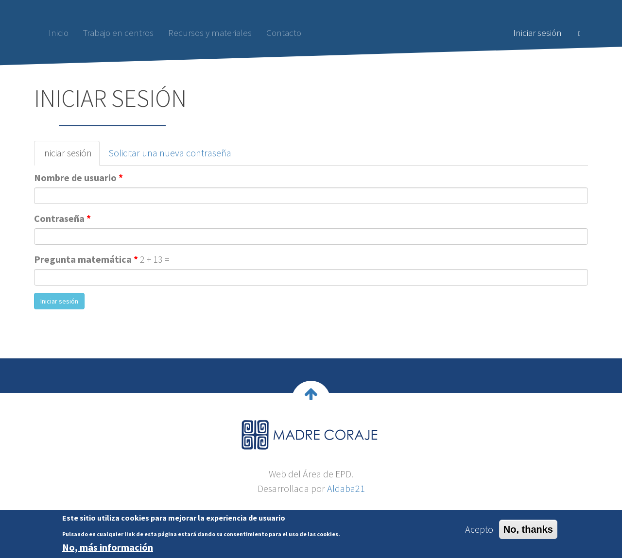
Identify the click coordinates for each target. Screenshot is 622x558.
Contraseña (62, 218)
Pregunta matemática (86, 259)
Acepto (479, 531)
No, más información (107, 550)
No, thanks (528, 531)
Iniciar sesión (537, 32)
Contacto (283, 32)
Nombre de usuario (78, 177)
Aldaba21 (346, 488)
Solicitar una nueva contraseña (169, 153)
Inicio (59, 32)
